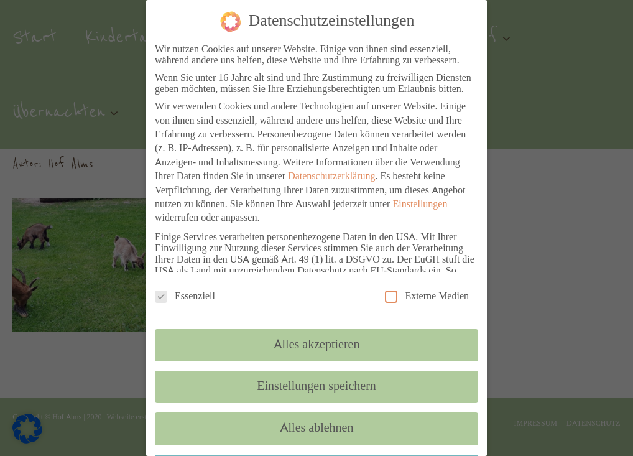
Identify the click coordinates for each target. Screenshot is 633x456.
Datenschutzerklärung (331, 177)
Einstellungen (419, 205)
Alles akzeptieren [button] (317, 345)
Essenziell (185, 296)
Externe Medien (427, 296)
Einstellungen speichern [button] (316, 387)
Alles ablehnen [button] (317, 428)
